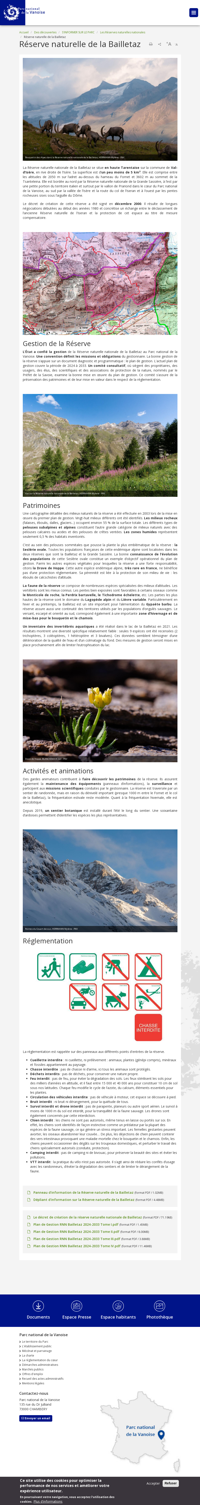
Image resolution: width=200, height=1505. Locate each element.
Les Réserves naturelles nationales (122, 32)
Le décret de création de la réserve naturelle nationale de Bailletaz (88, 1217)
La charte (28, 1355)
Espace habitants (118, 1317)
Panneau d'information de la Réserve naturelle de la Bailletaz (83, 1192)
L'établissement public (37, 1346)
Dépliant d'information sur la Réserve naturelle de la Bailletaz (84, 1199)
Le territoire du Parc (35, 1342)
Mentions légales (33, 1383)
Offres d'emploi (32, 1374)
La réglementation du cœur (40, 1360)
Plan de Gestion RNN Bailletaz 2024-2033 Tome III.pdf (77, 1239)
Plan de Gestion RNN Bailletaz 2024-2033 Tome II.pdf (76, 1231)
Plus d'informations (47, 1501)
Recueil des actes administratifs (42, 1379)
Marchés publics (32, 1369)
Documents (38, 1317)
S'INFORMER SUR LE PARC (78, 32)
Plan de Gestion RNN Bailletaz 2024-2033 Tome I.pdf (76, 1224)
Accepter (153, 1483)
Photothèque (159, 1317)
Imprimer (150, 44)
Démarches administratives (40, 1365)
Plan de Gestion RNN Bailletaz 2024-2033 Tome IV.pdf (77, 1246)
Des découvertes (45, 32)
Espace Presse (76, 1317)
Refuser (171, 1483)
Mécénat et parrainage (37, 1351)
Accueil (24, 32)
